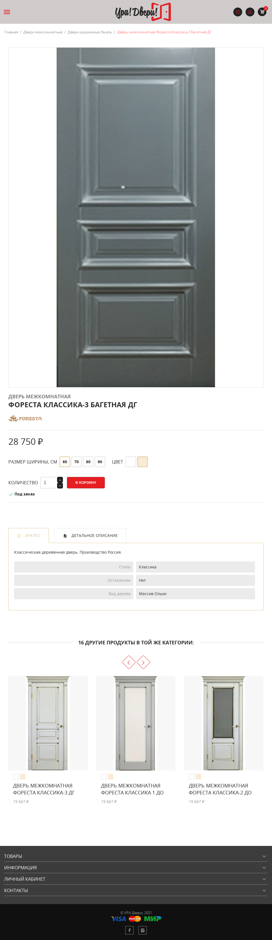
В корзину (85, 482)
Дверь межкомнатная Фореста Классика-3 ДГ (44, 789)
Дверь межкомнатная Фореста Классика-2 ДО (220, 789)
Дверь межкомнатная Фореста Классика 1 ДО (132, 789)
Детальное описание (94, 535)
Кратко (32, 535)
